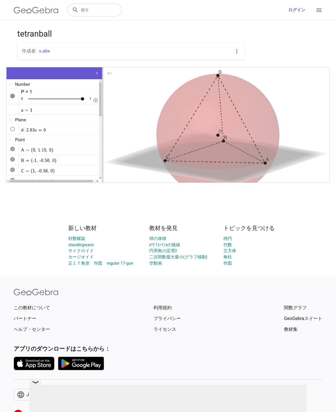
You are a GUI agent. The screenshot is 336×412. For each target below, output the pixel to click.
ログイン (296, 10)
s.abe (44, 51)
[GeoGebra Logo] (36, 10)
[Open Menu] (319, 10)
